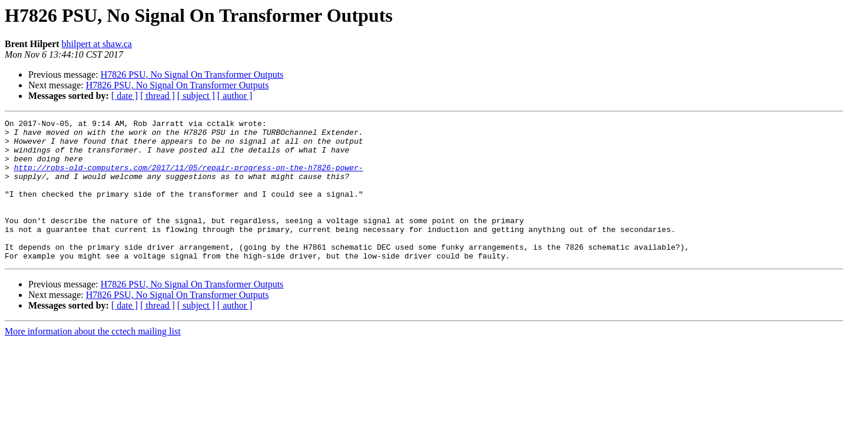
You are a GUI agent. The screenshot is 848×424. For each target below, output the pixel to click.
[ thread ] (157, 96)
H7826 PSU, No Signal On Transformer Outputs (192, 74)
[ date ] (124, 96)
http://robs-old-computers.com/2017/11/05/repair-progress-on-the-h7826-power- (188, 178)
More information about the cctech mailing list (93, 360)
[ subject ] (196, 96)
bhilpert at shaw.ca (97, 44)
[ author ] (235, 96)
